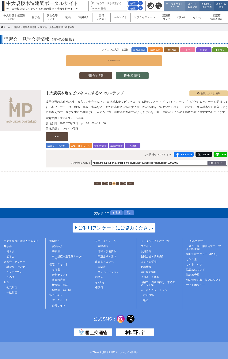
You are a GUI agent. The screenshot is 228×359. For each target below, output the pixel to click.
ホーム (6, 27)
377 (133, 177)
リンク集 (191, 255)
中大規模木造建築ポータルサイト (42, 5)
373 (95, 177)
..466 (142, 177)
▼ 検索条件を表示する (114, 58)
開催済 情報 (133, 71)
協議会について (195, 265)
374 (104, 177)
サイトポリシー (195, 281)
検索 (133, 3)
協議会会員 (193, 270)
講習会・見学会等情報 (25, 27)
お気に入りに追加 (210, 89)
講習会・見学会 (150, 273)
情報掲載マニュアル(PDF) (201, 250)
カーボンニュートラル (154, 286)
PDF (59, 131)
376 (123, 177)
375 (114, 177)
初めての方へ (198, 237)
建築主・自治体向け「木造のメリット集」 (158, 280)
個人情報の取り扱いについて (203, 275)
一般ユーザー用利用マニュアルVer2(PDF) (203, 244)
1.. (85, 177)
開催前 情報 (95, 71)
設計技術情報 (149, 267)
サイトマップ (194, 260)
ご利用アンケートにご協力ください (115, 224)
